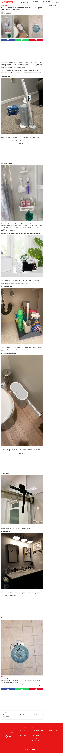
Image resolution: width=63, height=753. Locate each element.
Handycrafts (46, 1)
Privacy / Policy (53, 730)
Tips (6, 5)
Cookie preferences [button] (54, 733)
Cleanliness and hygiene (57, 1)
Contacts (22, 733)
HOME (2, 5)
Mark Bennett (8, 12)
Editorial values (36, 735)
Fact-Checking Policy (37, 730)
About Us (22, 730)
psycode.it (23, 735)
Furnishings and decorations (24, 1)
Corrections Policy (36, 733)
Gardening (35, 1)
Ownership (34, 738)
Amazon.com (3, 135)
